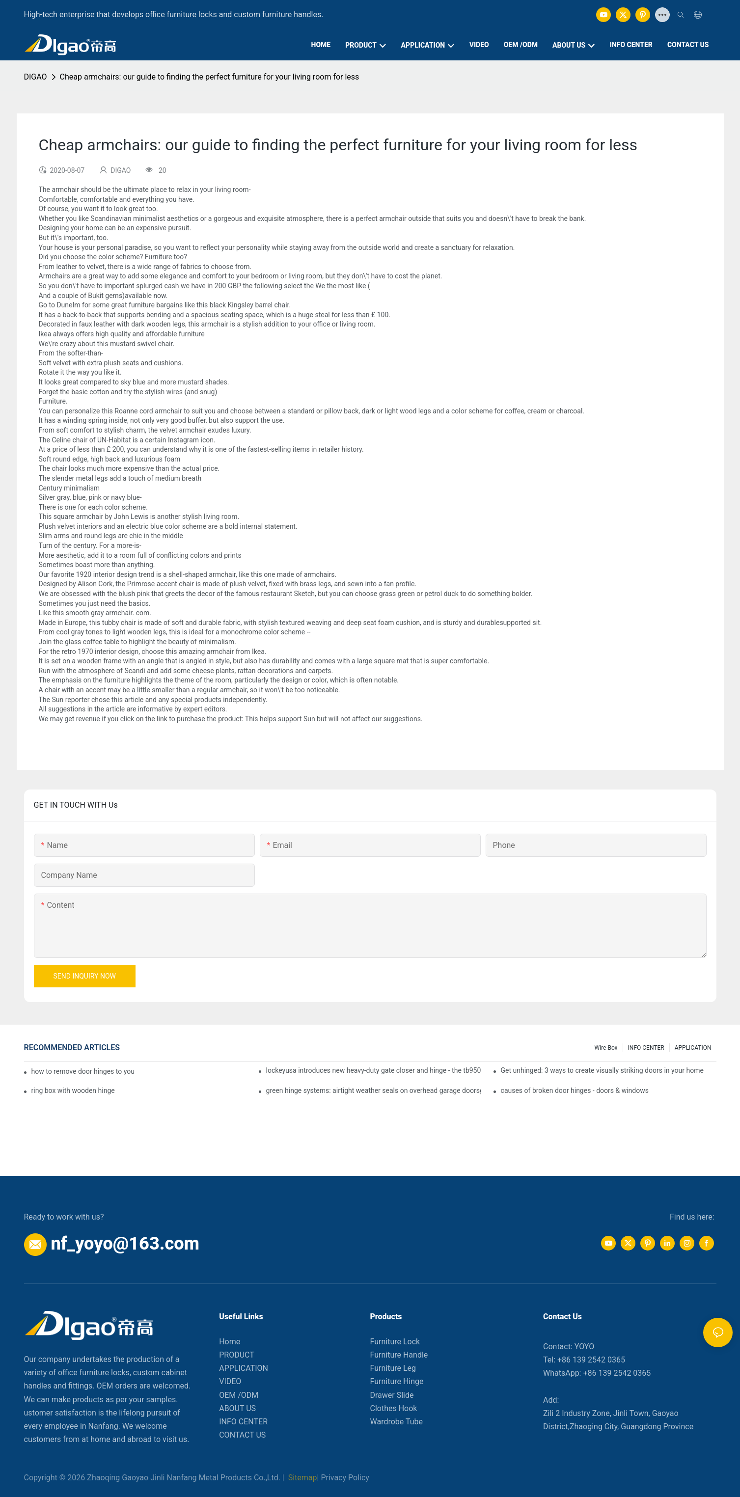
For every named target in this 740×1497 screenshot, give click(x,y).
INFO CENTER (646, 1047)
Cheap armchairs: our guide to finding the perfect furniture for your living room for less (209, 77)
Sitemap (301, 1477)
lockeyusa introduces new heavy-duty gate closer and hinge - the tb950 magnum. (374, 1070)
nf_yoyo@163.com (125, 1243)
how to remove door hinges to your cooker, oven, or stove (83, 1071)
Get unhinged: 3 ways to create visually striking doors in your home (602, 1070)
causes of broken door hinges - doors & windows (575, 1090)
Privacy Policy (345, 1477)
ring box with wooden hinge (73, 1090)
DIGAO (35, 77)
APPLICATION (693, 1047)
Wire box (606, 1047)
